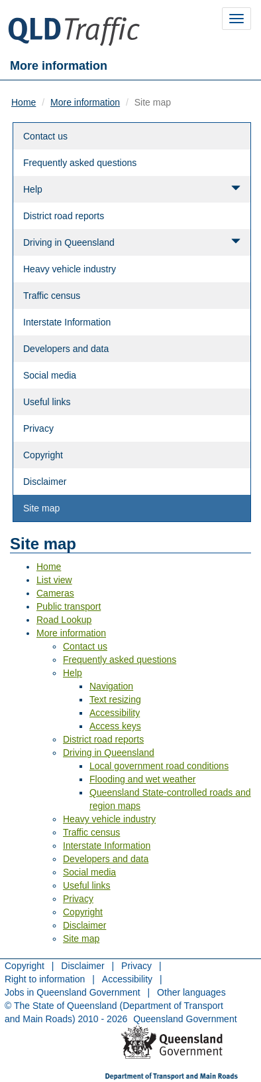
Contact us (45, 136)
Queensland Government (184, 1019)
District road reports (63, 216)
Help (131, 189)
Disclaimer (44, 481)
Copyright (43, 455)
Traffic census (51, 295)
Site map (41, 508)
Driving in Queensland (131, 242)
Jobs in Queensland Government (72, 992)
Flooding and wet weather (142, 779)
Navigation (111, 686)
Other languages (191, 992)
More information (85, 102)
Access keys (115, 726)
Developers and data (66, 348)
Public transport (68, 606)
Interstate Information (67, 322)
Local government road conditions (159, 766)
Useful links (47, 402)
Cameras (55, 593)
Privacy (38, 428)
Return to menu (53, 1037)
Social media (49, 375)
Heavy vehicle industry (69, 269)
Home (23, 102)
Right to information (45, 979)
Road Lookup (63, 619)
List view (54, 580)
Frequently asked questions (79, 162)
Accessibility (114, 712)
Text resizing (115, 699)
